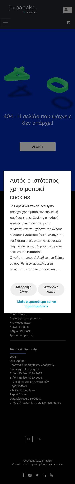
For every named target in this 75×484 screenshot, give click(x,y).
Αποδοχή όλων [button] (51, 289)
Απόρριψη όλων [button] (24, 289)
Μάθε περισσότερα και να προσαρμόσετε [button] (36, 304)
